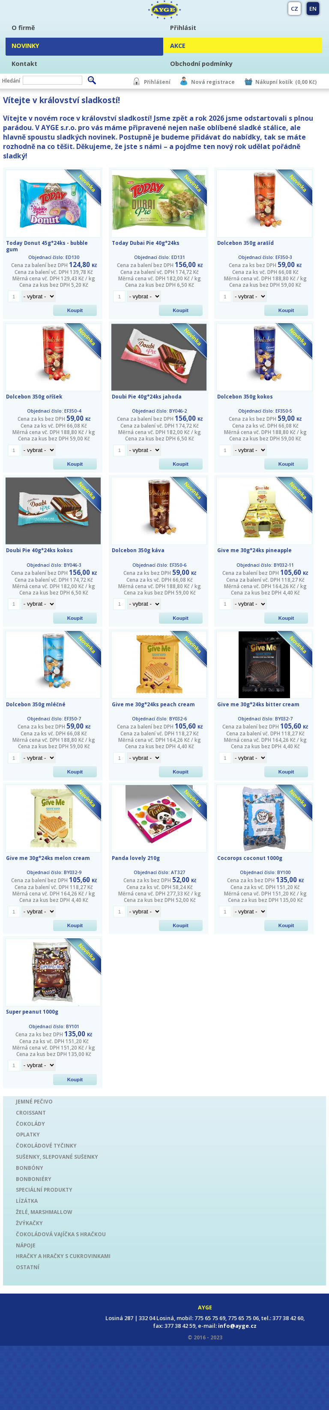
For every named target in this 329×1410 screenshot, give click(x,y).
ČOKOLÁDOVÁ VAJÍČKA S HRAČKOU (61, 1234)
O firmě (23, 28)
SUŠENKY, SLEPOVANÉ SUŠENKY (57, 1156)
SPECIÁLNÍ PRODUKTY (44, 1189)
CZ (294, 8)
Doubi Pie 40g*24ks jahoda (147, 396)
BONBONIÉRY (33, 1178)
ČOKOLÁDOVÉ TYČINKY (46, 1145)
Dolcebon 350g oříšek (34, 396)
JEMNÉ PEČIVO (34, 1101)
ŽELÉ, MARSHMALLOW (44, 1211)
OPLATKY (28, 1134)
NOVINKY (25, 46)
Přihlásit (183, 28)
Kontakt (24, 63)
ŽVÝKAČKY (29, 1223)
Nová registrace (213, 82)
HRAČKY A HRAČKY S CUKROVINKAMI (63, 1255)
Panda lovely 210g (136, 858)
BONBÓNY (29, 1167)
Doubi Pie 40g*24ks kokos (39, 550)
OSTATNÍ (27, 1267)
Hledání (11, 80)
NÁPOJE (26, 1245)
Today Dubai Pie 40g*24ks (145, 243)
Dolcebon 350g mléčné (36, 704)
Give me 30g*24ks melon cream (48, 858)
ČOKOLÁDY (30, 1123)
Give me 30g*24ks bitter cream (258, 704)
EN (313, 8)
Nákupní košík (274, 82)
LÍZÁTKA (27, 1200)
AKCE (177, 46)
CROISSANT (31, 1112)
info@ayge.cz (237, 1326)
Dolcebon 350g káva (138, 550)
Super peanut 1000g (32, 1011)
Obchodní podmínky (201, 63)
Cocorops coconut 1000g (249, 858)
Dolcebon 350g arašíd (245, 243)
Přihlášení (157, 82)
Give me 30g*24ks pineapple (254, 550)
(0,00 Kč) (306, 82)
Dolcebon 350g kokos (245, 396)
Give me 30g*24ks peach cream (153, 704)
